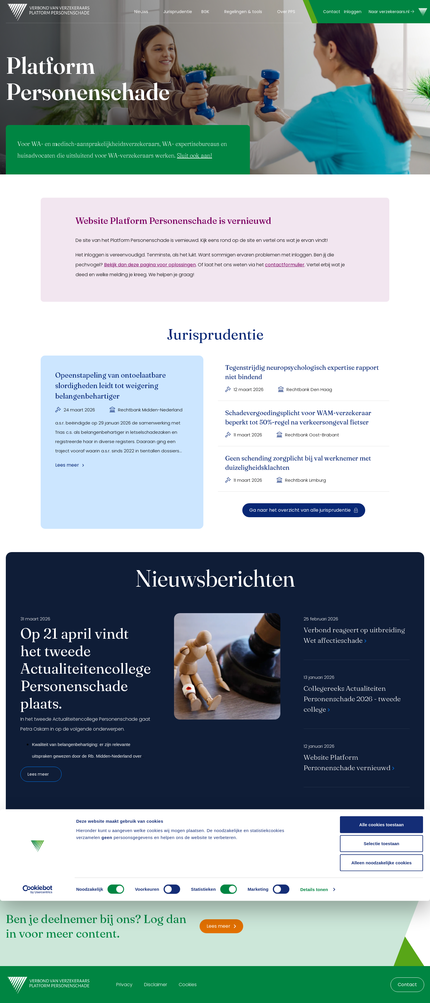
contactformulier (284, 264)
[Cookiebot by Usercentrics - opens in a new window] (37, 991)
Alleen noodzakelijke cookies (381, 964)
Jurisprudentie (177, 12)
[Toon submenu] (152, 11)
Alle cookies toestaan (381, 926)
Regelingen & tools (243, 12)
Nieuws (141, 12)
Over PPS (286, 12)
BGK (205, 12)
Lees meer (41, 774)
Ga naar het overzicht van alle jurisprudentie (303, 510)
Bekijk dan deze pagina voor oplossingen (150, 264)
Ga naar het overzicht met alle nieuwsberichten (215, 818)
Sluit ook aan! (194, 155)
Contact (331, 12)
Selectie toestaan (381, 945)
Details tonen (314, 991)
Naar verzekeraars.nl (391, 12)
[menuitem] (144, 11)
